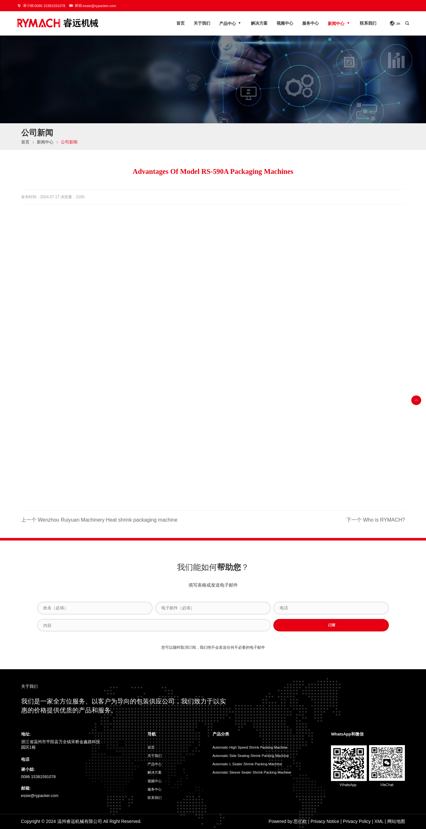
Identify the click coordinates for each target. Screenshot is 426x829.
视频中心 (285, 23)
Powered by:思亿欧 (288, 821)
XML (378, 821)
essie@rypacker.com (99, 6)
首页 (180, 23)
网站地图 (396, 821)
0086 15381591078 (50, 6)
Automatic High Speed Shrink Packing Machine (250, 747)
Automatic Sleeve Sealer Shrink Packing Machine (252, 772)
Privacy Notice (324, 821)
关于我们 (202, 23)
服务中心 (310, 23)
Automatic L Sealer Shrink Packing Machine (247, 764)
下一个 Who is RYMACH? (375, 520)
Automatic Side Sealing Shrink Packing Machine (251, 756)
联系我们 (368, 23)
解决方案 (259, 23)
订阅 (331, 625)
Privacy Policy (357, 821)
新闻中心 (339, 23)
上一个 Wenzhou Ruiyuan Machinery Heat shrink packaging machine (99, 520)
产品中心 (230, 23)
